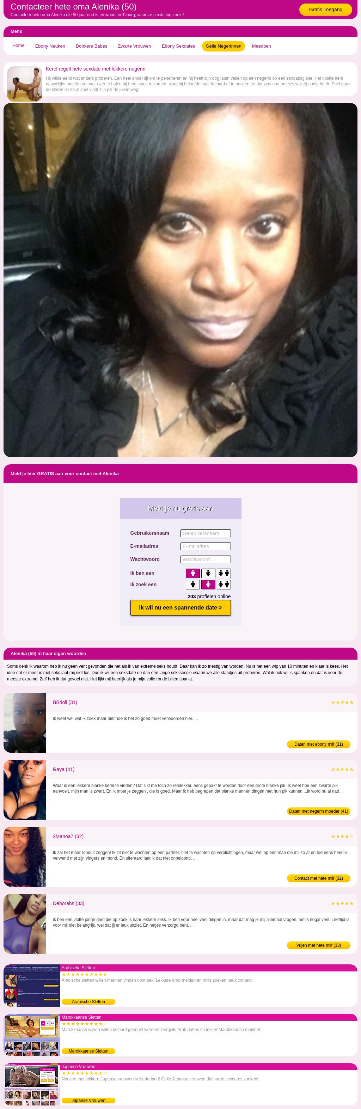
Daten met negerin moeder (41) (318, 811)
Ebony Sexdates (178, 46)
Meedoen (261, 46)
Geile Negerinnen (223, 46)
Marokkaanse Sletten (89, 1051)
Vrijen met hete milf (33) (318, 945)
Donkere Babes (92, 46)
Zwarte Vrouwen (134, 46)
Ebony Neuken (50, 46)
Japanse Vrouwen (88, 1100)
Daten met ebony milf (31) (318, 744)
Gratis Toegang (326, 9)
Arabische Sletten (88, 1001)
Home (18, 45)
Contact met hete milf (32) (318, 878)
